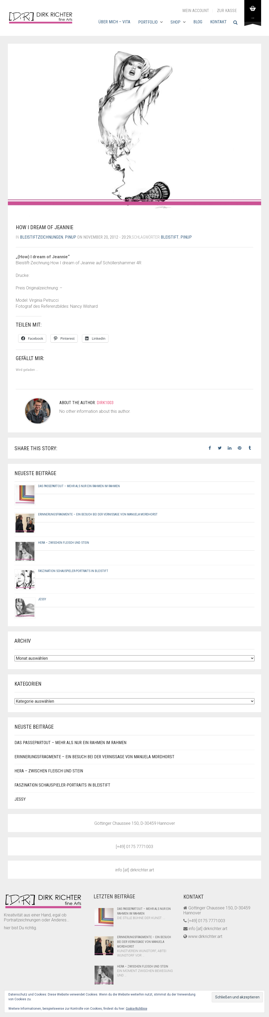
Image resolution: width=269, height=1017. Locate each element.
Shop (175, 22)
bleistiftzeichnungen (41, 237)
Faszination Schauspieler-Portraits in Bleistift (73, 571)
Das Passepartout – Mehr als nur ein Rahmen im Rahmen (79, 486)
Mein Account (195, 10)
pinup (70, 237)
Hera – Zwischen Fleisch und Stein (63, 543)
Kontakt (218, 21)
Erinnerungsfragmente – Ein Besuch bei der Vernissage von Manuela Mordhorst (98, 514)
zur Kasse (227, 10)
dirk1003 (105, 402)
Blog (197, 21)
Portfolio (148, 22)
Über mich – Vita (114, 21)
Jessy (42, 599)
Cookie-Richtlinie (136, 1008)
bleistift (170, 237)
